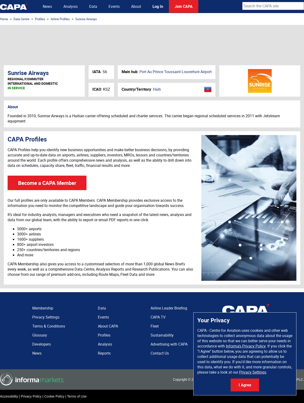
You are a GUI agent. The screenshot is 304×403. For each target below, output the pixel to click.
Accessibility (9, 396)
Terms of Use (76, 396)
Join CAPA (184, 6)
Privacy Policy (31, 396)
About (136, 6)
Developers (41, 344)
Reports (104, 353)
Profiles (40, 19)
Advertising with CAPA (169, 344)
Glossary (39, 335)
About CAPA (108, 326)
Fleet (155, 326)
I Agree (245, 385)
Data (93, 6)
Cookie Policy (54, 396)
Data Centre (21, 19)
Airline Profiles (60, 19)
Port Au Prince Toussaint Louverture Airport (175, 71)
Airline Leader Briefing (169, 308)
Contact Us (160, 353)
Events (114, 6)
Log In (157, 6)
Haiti (157, 89)
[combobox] (273, 6)
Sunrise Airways (86, 19)
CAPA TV (158, 317)
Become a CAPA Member (47, 182)
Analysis (70, 6)
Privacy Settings (252, 372)
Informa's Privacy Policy (246, 346)
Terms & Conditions (48, 326)
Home (4, 19)
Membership (42, 308)
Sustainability (162, 335)
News (47, 6)
